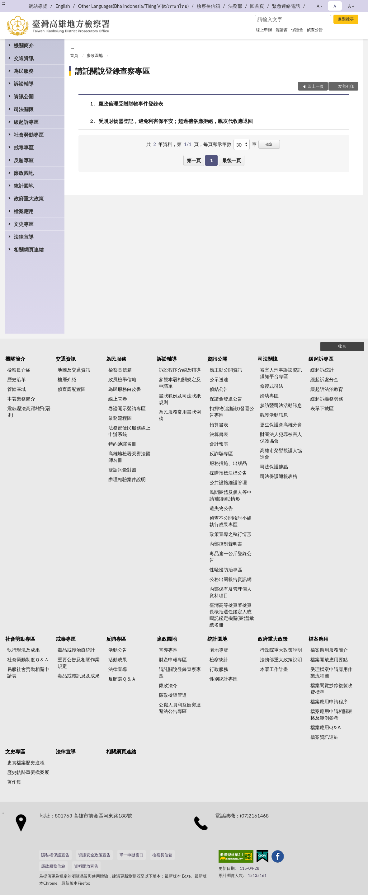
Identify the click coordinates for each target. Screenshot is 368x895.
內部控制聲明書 (226, 543)
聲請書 (282, 29)
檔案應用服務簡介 (329, 650)
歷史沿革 (16, 379)
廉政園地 (24, 173)
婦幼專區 (269, 395)
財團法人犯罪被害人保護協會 (281, 437)
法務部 (235, 6)
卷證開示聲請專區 (127, 408)
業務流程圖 (120, 418)
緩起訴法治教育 (326, 389)
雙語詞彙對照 (122, 469)
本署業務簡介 (21, 398)
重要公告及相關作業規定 (79, 663)
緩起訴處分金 (324, 379)
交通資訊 (24, 58)
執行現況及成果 (23, 650)
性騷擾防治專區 (226, 569)
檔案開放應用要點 (329, 659)
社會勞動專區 (29, 135)
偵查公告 (315, 29)
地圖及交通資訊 (74, 370)
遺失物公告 (221, 508)
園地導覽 (219, 650)
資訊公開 (24, 96)
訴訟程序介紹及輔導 (180, 370)
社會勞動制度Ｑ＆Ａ (28, 659)
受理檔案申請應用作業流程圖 (331, 672)
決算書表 (219, 434)
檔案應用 (24, 211)
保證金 (297, 29)
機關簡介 (24, 45)
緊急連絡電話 (286, 6)
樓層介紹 (67, 379)
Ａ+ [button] (351, 6)
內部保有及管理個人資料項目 (231, 592)
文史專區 (24, 224)
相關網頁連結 (29, 249)
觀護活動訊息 (274, 415)
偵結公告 (219, 389)
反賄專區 (24, 160)
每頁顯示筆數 (217, 144)
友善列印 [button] (346, 86)
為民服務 (24, 71)
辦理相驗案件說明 (127, 479)
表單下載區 (322, 408)
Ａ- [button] (319, 6)
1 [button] (211, 160)
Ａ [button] (335, 6)
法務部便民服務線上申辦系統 (129, 431)
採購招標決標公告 (228, 473)
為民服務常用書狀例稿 (180, 415)
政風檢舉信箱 (122, 379)
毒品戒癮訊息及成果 (79, 675)
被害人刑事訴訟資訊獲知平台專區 (281, 373)
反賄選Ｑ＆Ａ (122, 679)
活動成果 (117, 659)
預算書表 (219, 424)
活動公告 (117, 650)
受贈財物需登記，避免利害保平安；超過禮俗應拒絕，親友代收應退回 (175, 120)
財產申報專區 (173, 659)
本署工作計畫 (274, 669)
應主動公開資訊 (226, 370)
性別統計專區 (224, 679)
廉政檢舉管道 (173, 695)
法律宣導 (24, 237)
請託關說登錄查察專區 (112, 70)
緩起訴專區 (26, 122)
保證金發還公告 (226, 398)
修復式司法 (271, 386)
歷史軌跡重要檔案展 (28, 772)
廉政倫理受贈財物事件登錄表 (130, 103)
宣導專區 (168, 650)
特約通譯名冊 (122, 444)
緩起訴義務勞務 (326, 398)
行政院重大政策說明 (281, 650)
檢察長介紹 (19, 370)
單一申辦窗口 (131, 854)
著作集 (14, 782)
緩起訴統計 (322, 370)
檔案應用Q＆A (325, 727)
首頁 (74, 55)
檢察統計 (219, 659)
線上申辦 (264, 29)
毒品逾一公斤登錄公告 (231, 557)
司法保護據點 (274, 466)
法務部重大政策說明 (281, 659)
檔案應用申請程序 (329, 701)
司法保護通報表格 (278, 476)
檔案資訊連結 (324, 737)
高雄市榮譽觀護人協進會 (281, 454)
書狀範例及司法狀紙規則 (180, 399)
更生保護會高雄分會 (281, 424)
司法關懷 (24, 109)
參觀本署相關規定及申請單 (180, 383)
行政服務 (219, 669)
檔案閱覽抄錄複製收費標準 (331, 688)
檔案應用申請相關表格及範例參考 (331, 714)
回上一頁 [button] (316, 86)
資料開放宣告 (86, 866)
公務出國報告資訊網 (231, 579)
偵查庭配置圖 (72, 389)
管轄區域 (16, 389)
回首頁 (257, 6)
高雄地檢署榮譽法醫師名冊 (129, 457)
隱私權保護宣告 (55, 854)
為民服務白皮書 (124, 389)
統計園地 (24, 186)
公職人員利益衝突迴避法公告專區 (180, 708)
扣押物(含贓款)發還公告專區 (232, 411)
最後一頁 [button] (231, 160)
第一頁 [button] (194, 160)
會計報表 (219, 444)
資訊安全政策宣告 (94, 854)
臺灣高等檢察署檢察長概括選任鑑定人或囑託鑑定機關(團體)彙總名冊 (232, 614)
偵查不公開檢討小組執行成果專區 (231, 521)
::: (3, 3)
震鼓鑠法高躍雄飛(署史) (28, 411)
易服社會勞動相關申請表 (28, 672)
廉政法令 (168, 685)
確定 (269, 144)
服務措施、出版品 (228, 463)
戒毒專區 (24, 147)
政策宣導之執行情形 (231, 534)
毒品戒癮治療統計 (76, 650)
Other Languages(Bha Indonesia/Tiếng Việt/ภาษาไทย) (133, 6)
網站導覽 (38, 6)
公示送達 (219, 379)
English (62, 6)
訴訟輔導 (24, 84)
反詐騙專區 (221, 453)
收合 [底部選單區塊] (342, 346)
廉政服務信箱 (53, 866)
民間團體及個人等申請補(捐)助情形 (231, 495)
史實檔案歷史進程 (26, 762)
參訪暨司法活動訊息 (281, 405)
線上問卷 (117, 398)
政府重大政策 (29, 198)
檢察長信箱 (208, 6)
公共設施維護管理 (228, 482)
